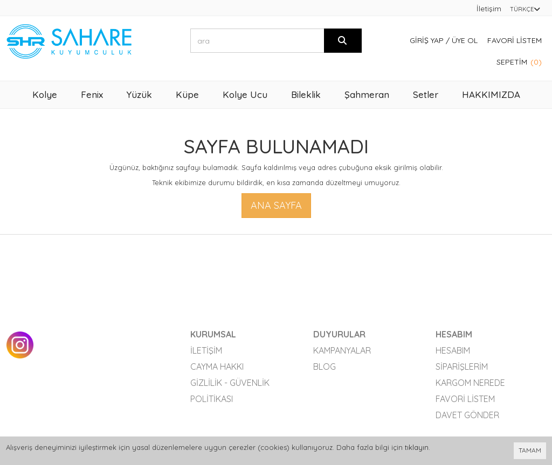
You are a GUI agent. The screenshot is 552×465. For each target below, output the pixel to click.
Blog (324, 366)
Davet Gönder (467, 415)
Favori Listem (514, 40)
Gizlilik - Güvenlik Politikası (230, 390)
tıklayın (417, 447)
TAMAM (530, 450)
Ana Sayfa (276, 205)
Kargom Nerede (470, 382)
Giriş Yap (427, 40)
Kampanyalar (342, 350)
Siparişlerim (462, 366)
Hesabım (453, 350)
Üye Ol (465, 40)
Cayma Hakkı (217, 366)
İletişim (489, 8)
